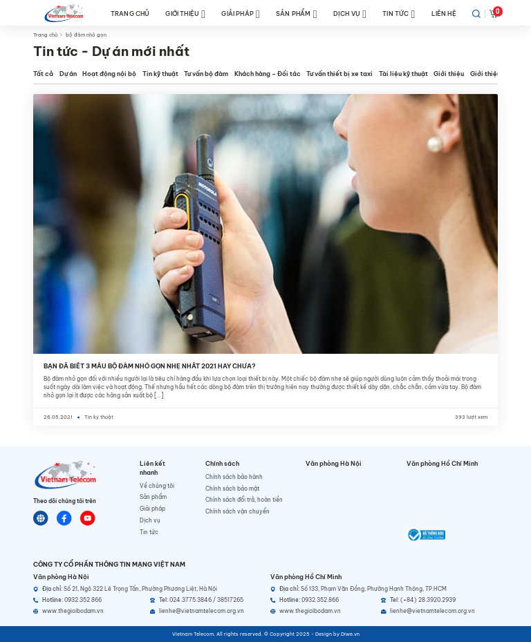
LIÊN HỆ (443, 13)
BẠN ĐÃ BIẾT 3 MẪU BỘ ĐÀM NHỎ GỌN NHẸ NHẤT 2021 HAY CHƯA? (150, 366)
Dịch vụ (150, 520)
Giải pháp (152, 508)
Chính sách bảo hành (234, 476)
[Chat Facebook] (64, 518)
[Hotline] (88, 600)
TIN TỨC (398, 14)
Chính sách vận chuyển (237, 511)
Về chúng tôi (157, 485)
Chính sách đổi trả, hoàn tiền (244, 499)
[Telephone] (205, 600)
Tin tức (149, 532)
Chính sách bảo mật (232, 488)
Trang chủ (45, 35)
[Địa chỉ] (147, 589)
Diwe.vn (350, 634)
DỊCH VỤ (349, 14)
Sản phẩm (153, 496)
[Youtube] (87, 518)
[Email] (205, 611)
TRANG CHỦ (130, 13)
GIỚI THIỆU (185, 14)
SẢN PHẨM (296, 14)
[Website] (40, 518)
